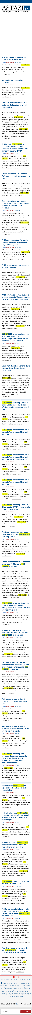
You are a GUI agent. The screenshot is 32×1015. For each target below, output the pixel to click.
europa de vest (22, 994)
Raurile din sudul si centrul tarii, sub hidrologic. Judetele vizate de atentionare (14, 950)
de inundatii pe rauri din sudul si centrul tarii (15, 882)
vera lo (14, 996)
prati (29, 983)
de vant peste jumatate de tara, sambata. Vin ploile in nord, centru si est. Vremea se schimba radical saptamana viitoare (14, 758)
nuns (14, 987)
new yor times (14, 990)
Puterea (17, 110)
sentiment (24, 983)
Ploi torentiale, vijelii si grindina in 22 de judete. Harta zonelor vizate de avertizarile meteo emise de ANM (16, 912)
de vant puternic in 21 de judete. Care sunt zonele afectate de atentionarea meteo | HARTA (15, 406)
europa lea (20, 996)
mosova (12, 985)
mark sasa (25, 981)
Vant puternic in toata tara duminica (12, 81)
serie (28, 990)
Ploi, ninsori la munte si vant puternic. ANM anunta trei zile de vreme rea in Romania (15, 728)
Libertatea (17, 210)
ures (17, 981)
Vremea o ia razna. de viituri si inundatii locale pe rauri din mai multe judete (15, 844)
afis (17, 988)
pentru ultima (5, 985)
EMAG (16, 976)
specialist (4, 993)
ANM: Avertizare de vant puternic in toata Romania (15, 266)
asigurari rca (26, 987)
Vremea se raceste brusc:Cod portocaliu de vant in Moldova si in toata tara (14, 632)
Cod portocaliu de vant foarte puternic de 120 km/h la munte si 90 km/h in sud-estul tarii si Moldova (15, 204)
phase (3, 991)
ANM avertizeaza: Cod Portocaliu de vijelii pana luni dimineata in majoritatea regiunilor (15, 242)
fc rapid (8, 991)
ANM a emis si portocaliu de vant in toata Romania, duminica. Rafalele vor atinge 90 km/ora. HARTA (14, 147)
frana (5, 990)
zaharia (13, 981)
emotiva (17, 985)
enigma (10, 994)
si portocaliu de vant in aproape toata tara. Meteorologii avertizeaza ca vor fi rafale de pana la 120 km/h (15, 337)
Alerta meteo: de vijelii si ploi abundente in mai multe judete (14, 787)
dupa (27, 985)
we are (26, 988)
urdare (23, 985)
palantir (27, 991)
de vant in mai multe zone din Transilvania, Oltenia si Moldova (15, 432)
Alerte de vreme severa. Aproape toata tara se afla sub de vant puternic (16, 534)
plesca (22, 988)
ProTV (16, 153)
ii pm (15, 994)
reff (6, 994)
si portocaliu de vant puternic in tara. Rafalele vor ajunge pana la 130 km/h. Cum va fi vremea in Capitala (16, 606)
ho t (8, 990)
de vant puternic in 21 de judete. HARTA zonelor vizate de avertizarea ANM (16, 507)
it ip (3, 987)
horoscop (6, 983)
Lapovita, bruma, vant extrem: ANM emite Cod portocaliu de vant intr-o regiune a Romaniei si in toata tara (15, 665)
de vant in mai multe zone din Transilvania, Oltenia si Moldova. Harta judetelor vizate (15, 457)
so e (2, 988)
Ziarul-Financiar (18, 270)
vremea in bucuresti (18, 991)
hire (20, 979)
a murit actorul (13, 979)
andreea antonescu (10, 988)
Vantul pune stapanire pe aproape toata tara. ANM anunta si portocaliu (16, 564)
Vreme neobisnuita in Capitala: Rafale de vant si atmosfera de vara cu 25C (16, 176)
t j (20, 981)
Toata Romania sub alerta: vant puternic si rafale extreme (14, 58)
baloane (19, 987)
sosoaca (10, 993)
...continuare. (6, 74)
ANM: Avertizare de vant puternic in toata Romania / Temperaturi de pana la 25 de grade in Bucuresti (16, 297)
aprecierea (9, 987)
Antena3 (17, 512)
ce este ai (23, 990)
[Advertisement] (16, 32)
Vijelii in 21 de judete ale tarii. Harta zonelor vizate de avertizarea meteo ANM (16, 368)
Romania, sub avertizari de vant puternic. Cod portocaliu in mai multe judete (14, 105)
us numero (16, 993)
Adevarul (17, 343)
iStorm (18, 1004)
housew (24, 979)
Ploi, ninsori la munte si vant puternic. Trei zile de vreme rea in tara (15, 701)
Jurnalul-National (19, 62)
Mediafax (17, 85)
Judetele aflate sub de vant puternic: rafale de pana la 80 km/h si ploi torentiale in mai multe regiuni (15, 816)
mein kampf (16, 983)
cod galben (4, 979)
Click (16, 792)
